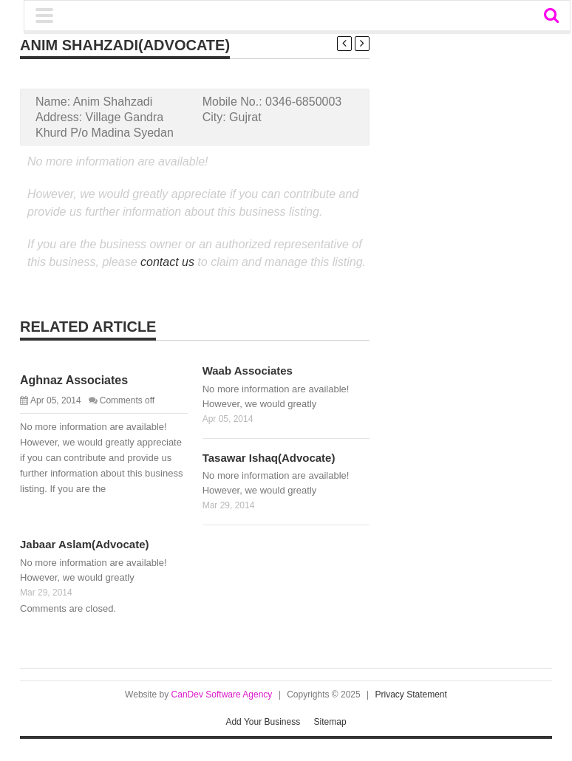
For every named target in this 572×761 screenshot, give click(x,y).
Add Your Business (262, 722)
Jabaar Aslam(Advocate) (84, 544)
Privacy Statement (411, 694)
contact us (167, 262)
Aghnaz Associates (74, 380)
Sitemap (330, 722)
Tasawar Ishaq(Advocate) (269, 457)
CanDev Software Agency (222, 694)
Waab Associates (247, 370)
